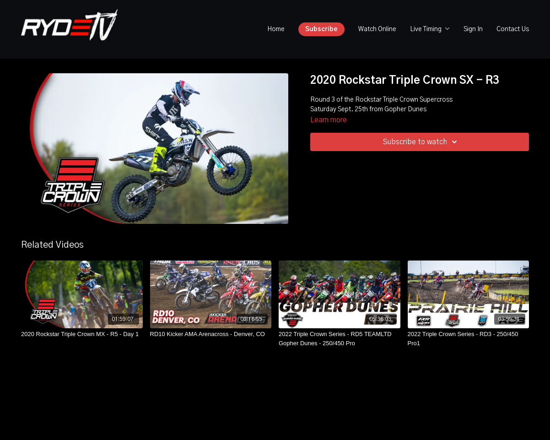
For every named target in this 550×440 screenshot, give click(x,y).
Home (276, 29)
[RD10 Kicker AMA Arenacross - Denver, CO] (211, 334)
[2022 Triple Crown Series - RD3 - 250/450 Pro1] (468, 339)
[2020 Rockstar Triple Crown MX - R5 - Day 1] (82, 334)
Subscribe (321, 29)
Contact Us (512, 29)
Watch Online (377, 29)
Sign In (473, 29)
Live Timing (430, 29)
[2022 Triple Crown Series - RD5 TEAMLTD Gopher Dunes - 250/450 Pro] (339, 339)
